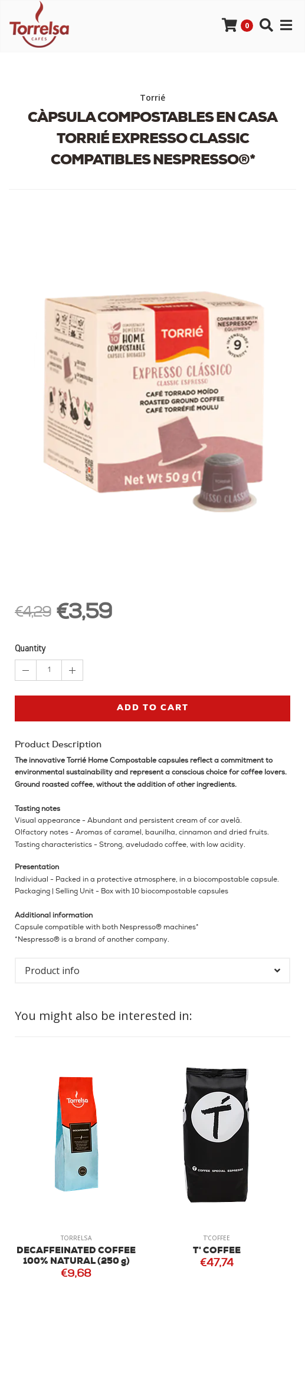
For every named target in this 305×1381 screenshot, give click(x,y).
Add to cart (153, 708)
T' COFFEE (217, 1251)
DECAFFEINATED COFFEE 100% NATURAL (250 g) (76, 1256)
